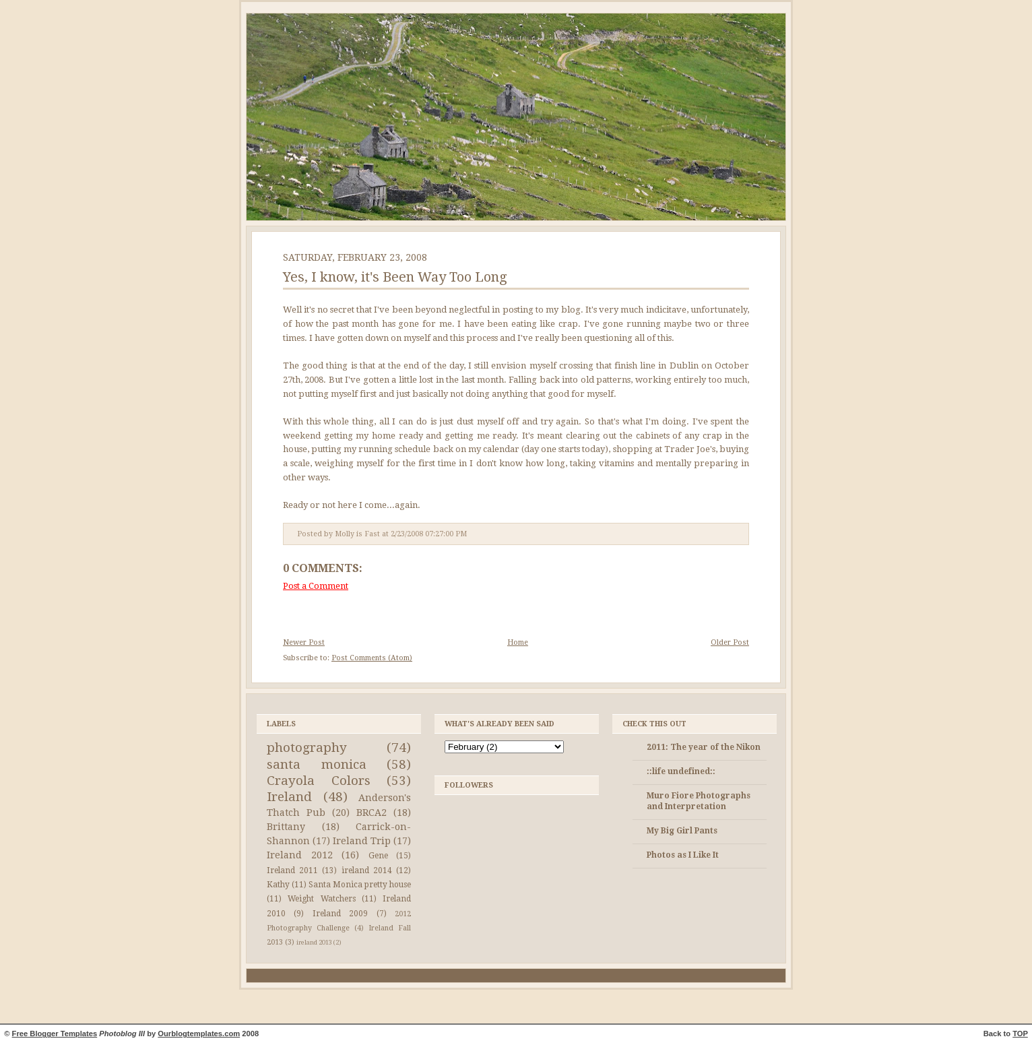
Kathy (278, 884)
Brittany (286, 826)
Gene (378, 855)
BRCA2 (371, 812)
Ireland (289, 796)
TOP (1020, 1033)
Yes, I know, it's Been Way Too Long (395, 277)
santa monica (316, 764)
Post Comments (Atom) (371, 658)
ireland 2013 (314, 942)
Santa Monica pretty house (360, 884)
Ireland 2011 (292, 870)
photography (307, 747)
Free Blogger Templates (55, 1033)
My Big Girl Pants (682, 830)
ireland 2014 (367, 870)
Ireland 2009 (340, 913)
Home (517, 642)
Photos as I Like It (683, 855)
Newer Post (304, 642)
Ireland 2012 (300, 855)
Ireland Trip (362, 840)
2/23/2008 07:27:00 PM (429, 534)
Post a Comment (315, 586)
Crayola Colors (318, 780)
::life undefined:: (681, 771)
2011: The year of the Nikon (704, 747)
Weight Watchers (321, 898)
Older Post (730, 642)
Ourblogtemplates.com (199, 1033)
